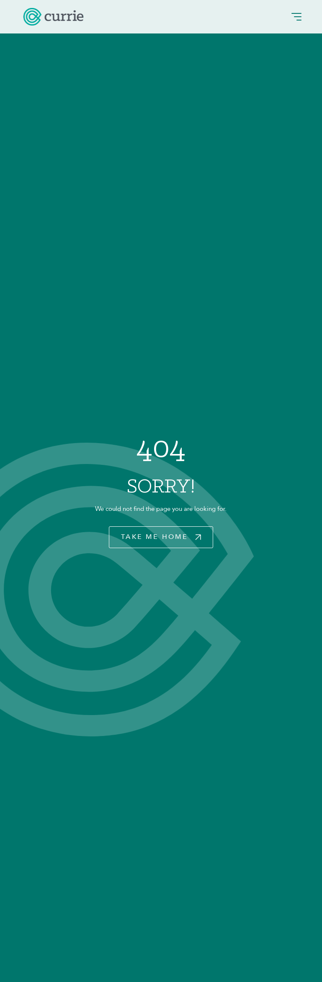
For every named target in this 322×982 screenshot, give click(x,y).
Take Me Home (154, 536)
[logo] (53, 17)
